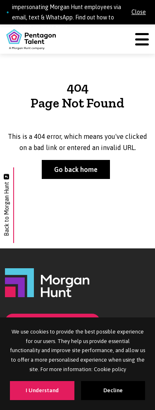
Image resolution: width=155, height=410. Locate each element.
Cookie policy (110, 369)
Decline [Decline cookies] (113, 390)
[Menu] (142, 39)
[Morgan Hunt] (47, 282)
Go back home (76, 169)
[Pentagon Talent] (31, 39)
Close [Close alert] (138, 12)
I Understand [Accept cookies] (42, 390)
